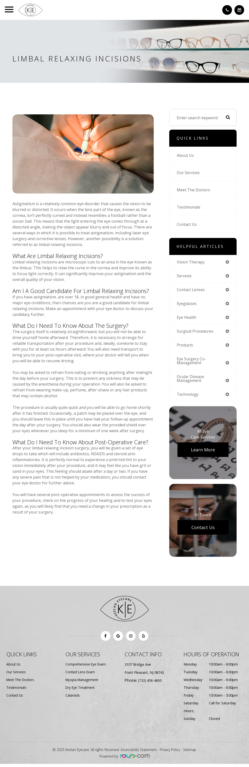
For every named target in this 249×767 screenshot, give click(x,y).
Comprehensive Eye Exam (86, 667)
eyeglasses (187, 304)
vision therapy (191, 262)
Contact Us (187, 224)
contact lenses (191, 290)
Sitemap (189, 752)
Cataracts (73, 698)
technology (188, 397)
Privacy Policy (170, 752)
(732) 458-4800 (150, 683)
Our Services (189, 172)
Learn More (203, 453)
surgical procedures (196, 333)
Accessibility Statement (139, 752)
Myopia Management (82, 683)
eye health (187, 318)
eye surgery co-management (192, 363)
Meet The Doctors (194, 190)
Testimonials (189, 207)
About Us (186, 155)
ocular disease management (191, 381)
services (184, 276)
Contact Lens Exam (81, 675)
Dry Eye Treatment (81, 690)
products (185, 347)
